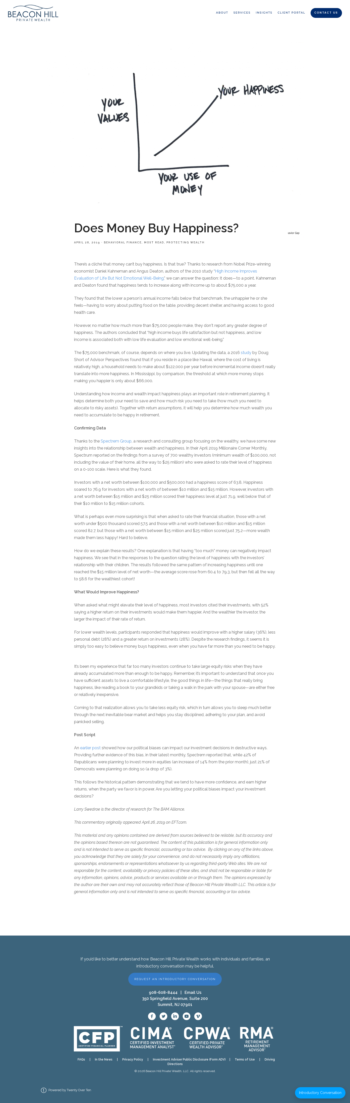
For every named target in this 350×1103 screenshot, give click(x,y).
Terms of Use (245, 1059)
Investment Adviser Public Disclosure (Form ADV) (187, 1059)
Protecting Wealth (185, 242)
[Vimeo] (198, 1016)
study (246, 352)
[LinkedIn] (175, 1016)
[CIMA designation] (152, 1039)
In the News (103, 1059)
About (222, 12)
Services (242, 12)
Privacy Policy (132, 1059)
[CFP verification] (98, 1038)
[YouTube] (187, 1016)
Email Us (193, 992)
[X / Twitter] (163, 1016)
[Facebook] (152, 1016)
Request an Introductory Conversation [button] (175, 979)
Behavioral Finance (123, 242)
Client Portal (291, 12)
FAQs (81, 1059)
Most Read (154, 242)
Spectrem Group (116, 441)
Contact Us (326, 12)
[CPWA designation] (207, 1039)
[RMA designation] (256, 1039)
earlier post (90, 747)
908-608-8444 (163, 992)
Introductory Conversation (320, 1093)
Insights (264, 12)
